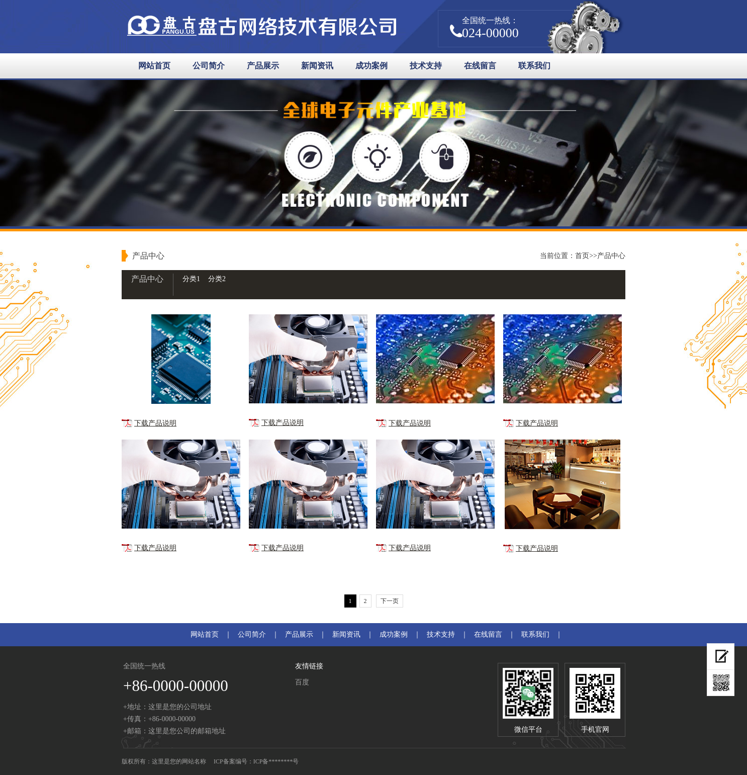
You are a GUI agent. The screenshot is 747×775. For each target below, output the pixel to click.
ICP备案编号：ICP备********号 (256, 761)
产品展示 (263, 65)
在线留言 (480, 65)
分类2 (217, 279)
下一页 (390, 601)
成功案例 (371, 65)
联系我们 (534, 65)
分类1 (191, 279)
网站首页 (154, 65)
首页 (582, 256)
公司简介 (209, 65)
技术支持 (426, 65)
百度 (302, 682)
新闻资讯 (317, 65)
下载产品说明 (155, 423)
